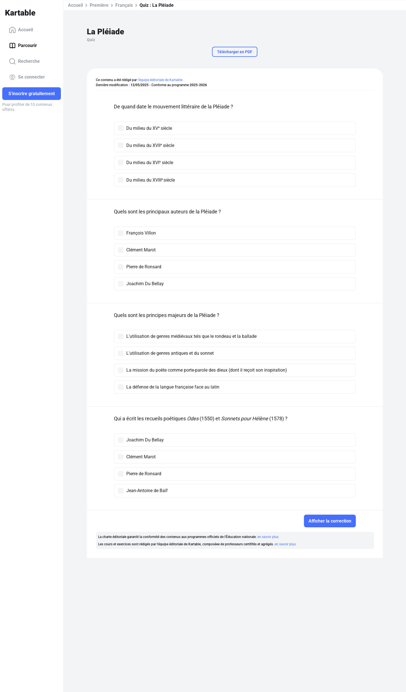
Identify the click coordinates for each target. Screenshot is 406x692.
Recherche (24, 61)
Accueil (21, 29)
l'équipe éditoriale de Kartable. (160, 80)
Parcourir (23, 45)
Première (99, 5)
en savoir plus (268, 537)
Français (124, 5)
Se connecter (27, 77)
